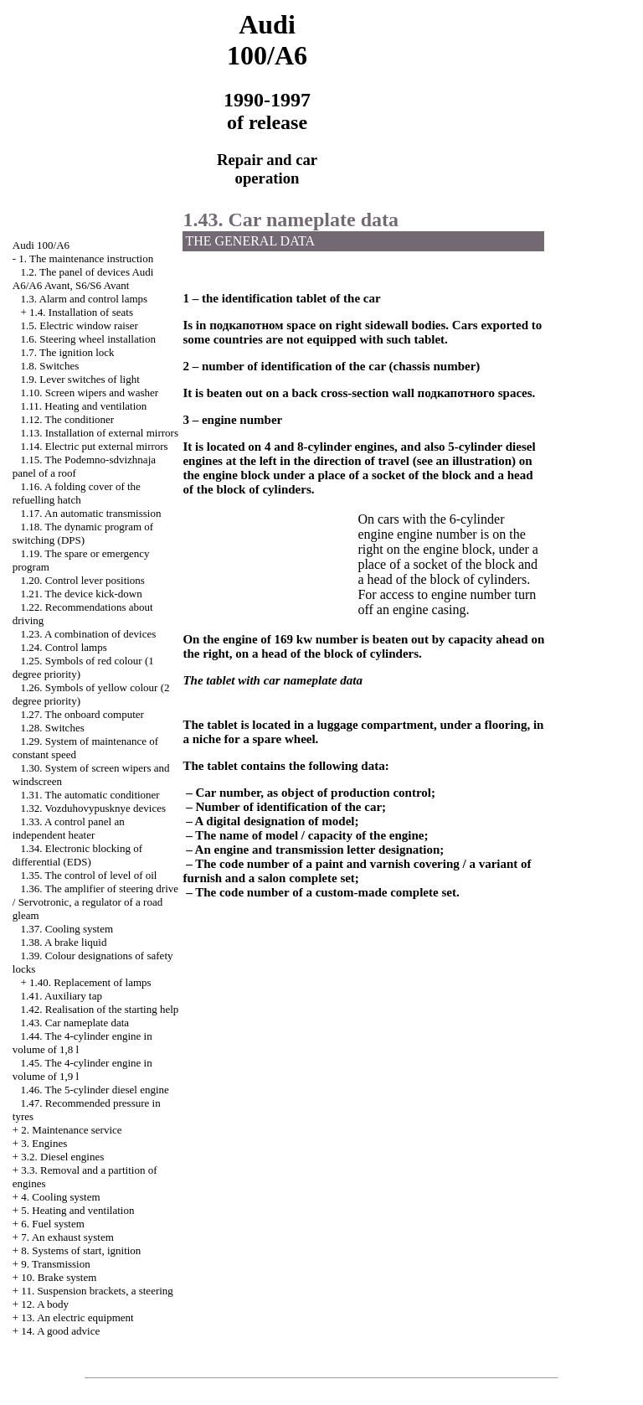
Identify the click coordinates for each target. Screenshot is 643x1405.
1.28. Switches (53, 727)
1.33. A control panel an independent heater (69, 828)
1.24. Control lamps (64, 647)
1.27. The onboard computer (82, 714)
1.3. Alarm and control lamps (84, 298)
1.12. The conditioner (68, 419)
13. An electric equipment (77, 1317)
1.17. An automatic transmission (91, 513)
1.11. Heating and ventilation (84, 406)
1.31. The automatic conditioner (90, 794)
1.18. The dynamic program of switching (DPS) (83, 533)
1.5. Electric (79, 325)
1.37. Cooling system (67, 928)
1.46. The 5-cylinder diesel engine (95, 1089)
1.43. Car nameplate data (75, 1022)
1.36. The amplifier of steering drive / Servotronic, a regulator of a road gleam (95, 902)
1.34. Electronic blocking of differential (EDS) (77, 855)
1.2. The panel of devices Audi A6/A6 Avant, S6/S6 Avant (83, 279)
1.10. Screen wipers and (90, 392)
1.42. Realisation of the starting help (100, 1009)
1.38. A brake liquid (64, 942)
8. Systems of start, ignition (81, 1250)
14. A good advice (60, 1331)
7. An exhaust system (67, 1237)
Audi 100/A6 (41, 245)
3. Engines (44, 1143)
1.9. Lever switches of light (80, 379)
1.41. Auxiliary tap (62, 995)
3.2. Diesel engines (62, 1156)
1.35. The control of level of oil (89, 875)
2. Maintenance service (71, 1129)
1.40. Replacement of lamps (90, 982)
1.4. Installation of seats (81, 312)
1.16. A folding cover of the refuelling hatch (77, 493)
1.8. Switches (50, 365)
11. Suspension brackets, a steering (96, 1290)
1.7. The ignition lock (68, 352)
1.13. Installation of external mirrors (99, 432)
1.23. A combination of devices (89, 634)
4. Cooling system (60, 1197)
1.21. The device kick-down (81, 593)
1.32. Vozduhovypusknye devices (94, 808)
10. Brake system (58, 1277)
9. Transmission (55, 1264)
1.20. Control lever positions (83, 580)
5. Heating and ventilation (77, 1210)
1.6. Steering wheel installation (88, 339)
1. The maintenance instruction (85, 258)
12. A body (45, 1304)
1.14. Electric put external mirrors (94, 446)
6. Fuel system (52, 1223)
